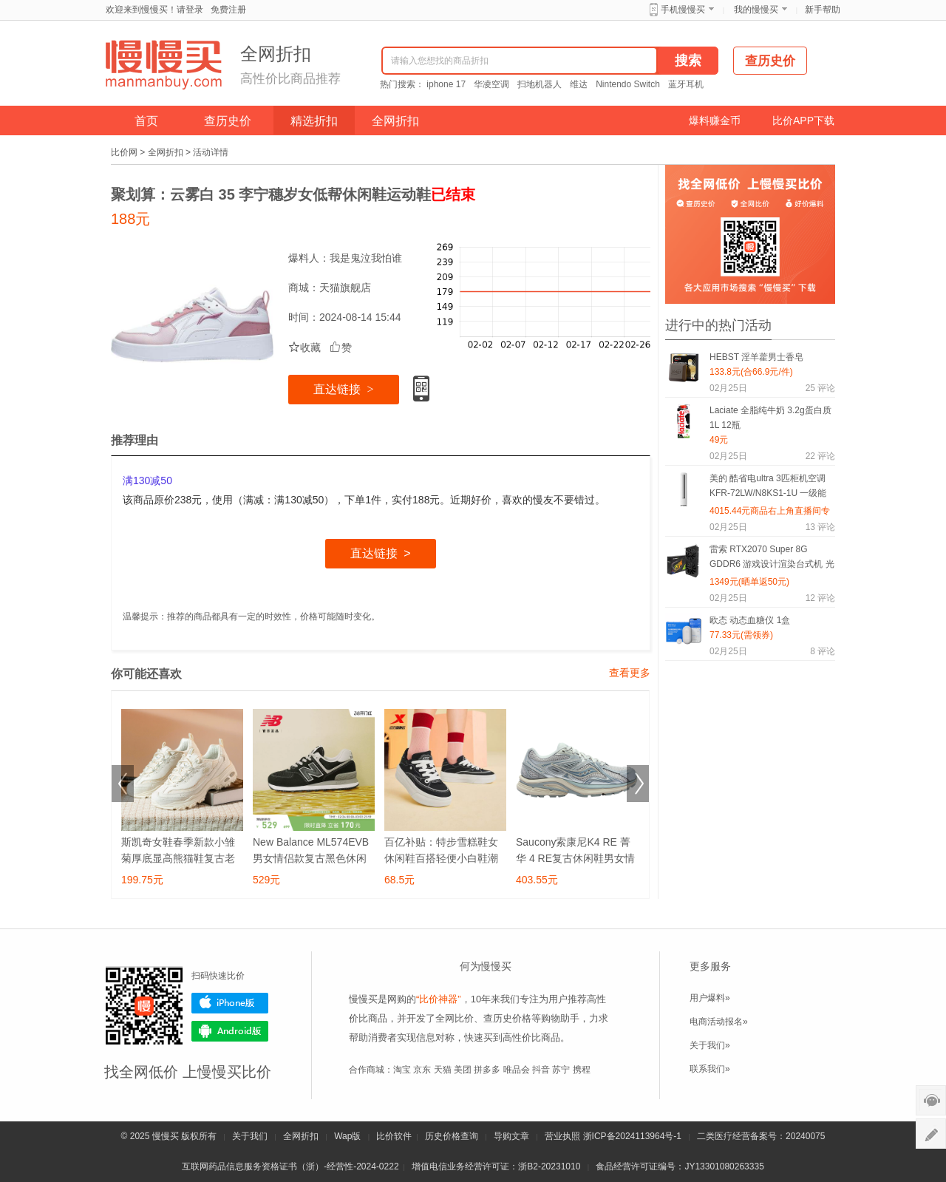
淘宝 (402, 1069)
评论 (820, 388)
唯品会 (516, 1069)
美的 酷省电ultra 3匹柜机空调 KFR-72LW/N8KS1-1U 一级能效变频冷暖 (768, 488)
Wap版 (347, 1136)
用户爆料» (710, 998)
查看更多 (629, 673)
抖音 (541, 1069)
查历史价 (227, 121)
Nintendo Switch (628, 84)
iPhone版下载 (229, 1003)
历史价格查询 (451, 1136)
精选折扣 (314, 121)
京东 (422, 1069)
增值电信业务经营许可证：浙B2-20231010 (496, 1166)
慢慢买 (165, 1136)
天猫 (443, 1069)
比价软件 (394, 1136)
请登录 (190, 9)
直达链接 (343, 389)
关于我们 (250, 1136)
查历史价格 (507, 1018)
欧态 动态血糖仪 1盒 (750, 620)
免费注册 (228, 9)
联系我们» (710, 1069)
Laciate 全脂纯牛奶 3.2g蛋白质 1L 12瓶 (770, 417)
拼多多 (487, 1069)
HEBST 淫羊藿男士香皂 (756, 357)
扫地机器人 (539, 84)
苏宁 (561, 1069)
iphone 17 (446, 84)
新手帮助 (822, 9)
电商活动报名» (719, 1021)
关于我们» (710, 1045)
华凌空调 (491, 84)
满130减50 (147, 480)
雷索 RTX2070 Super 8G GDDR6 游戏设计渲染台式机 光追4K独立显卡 (772, 559)
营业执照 (562, 1136)
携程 (582, 1069)
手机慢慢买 (683, 9)
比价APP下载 (803, 120)
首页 (146, 121)
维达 (579, 84)
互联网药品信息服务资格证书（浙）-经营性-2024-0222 (290, 1166)
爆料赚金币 (715, 120)
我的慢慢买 (756, 9)
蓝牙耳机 (686, 84)
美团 (463, 1069)
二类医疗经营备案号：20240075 (761, 1136)
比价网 (124, 152)
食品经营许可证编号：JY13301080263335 (679, 1166)
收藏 (304, 347)
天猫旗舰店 (345, 287)
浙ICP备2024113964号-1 (632, 1136)
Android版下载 (229, 1031)
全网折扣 (395, 121)
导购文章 (511, 1136)
